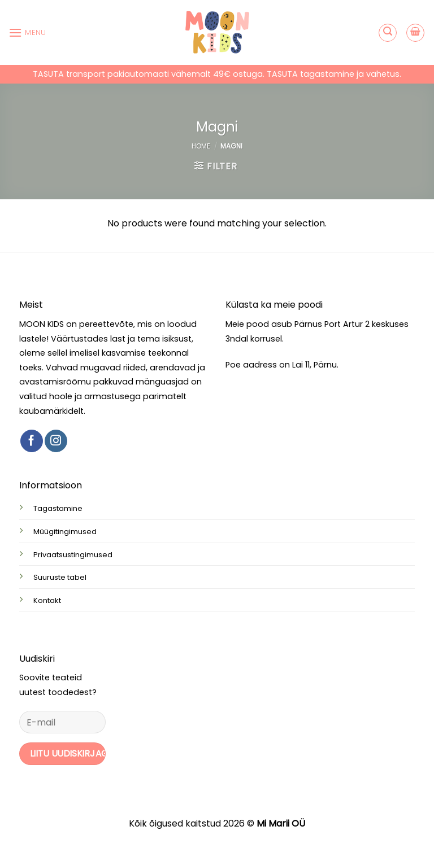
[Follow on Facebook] (31, 441)
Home (201, 146)
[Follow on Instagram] (56, 441)
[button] (27, 32)
